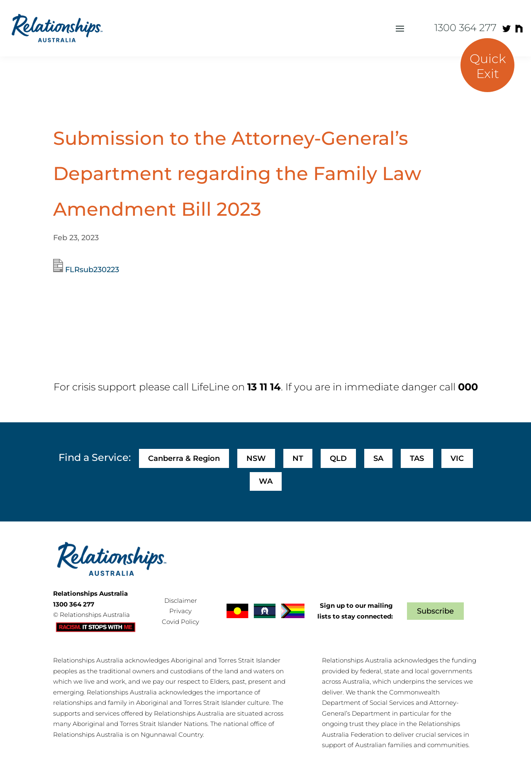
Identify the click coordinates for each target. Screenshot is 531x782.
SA (378, 458)
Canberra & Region (184, 458)
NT (297, 458)
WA (266, 481)
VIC (457, 458)
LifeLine (210, 387)
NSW (256, 458)
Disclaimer (180, 600)
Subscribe (435, 611)
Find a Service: (94, 457)
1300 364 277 (465, 28)
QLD (338, 458)
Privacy (180, 611)
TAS (417, 458)
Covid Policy (180, 622)
